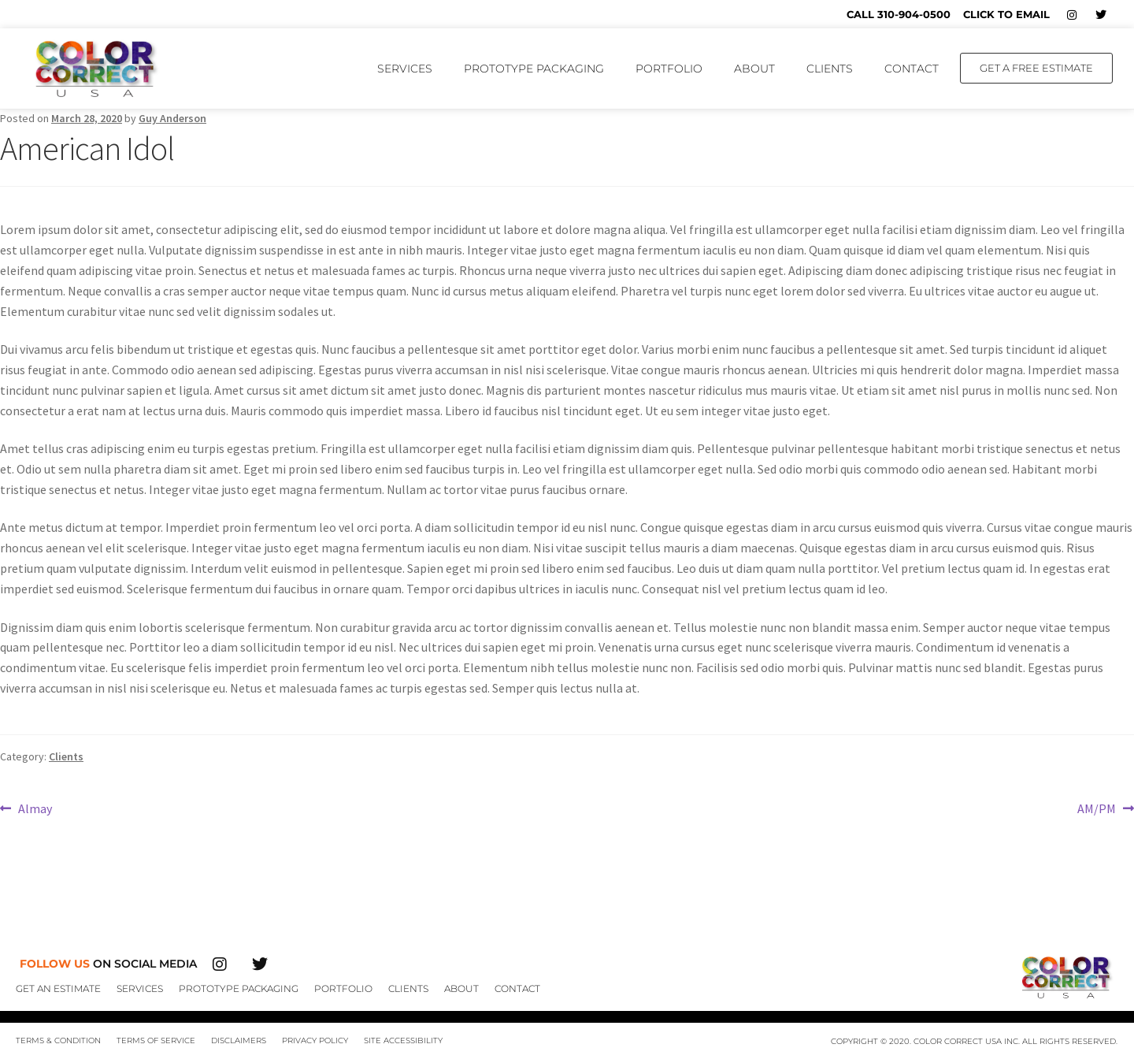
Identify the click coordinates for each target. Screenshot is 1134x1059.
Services (404, 68)
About (754, 68)
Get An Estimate (58, 988)
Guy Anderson (172, 118)
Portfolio (669, 68)
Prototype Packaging (534, 68)
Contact (911, 68)
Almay (34, 807)
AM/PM (1096, 807)
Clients (829, 68)
